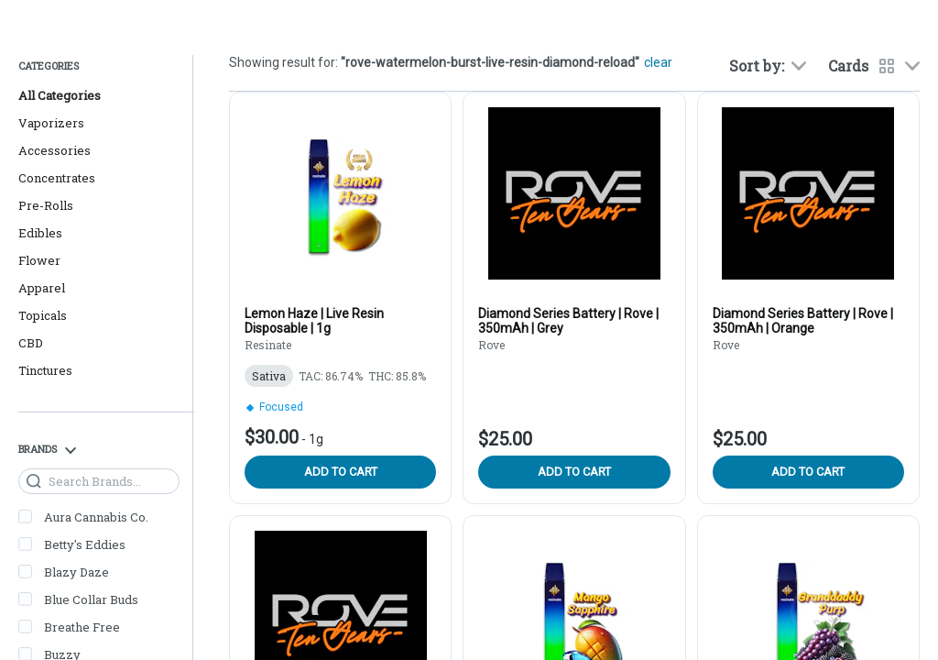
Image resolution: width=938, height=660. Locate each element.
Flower (39, 260)
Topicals (42, 315)
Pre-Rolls (45, 205)
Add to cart (340, 471)
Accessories (54, 150)
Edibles (40, 233)
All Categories (59, 95)
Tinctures (45, 370)
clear (658, 62)
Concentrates (56, 178)
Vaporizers (51, 123)
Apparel (41, 288)
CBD (30, 343)
